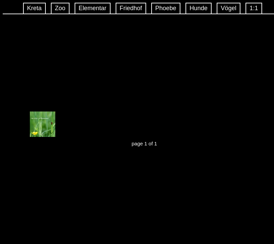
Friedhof (131, 8)
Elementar (92, 8)
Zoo (60, 8)
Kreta (34, 8)
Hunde (199, 8)
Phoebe (165, 8)
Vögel (228, 8)
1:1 (254, 8)
